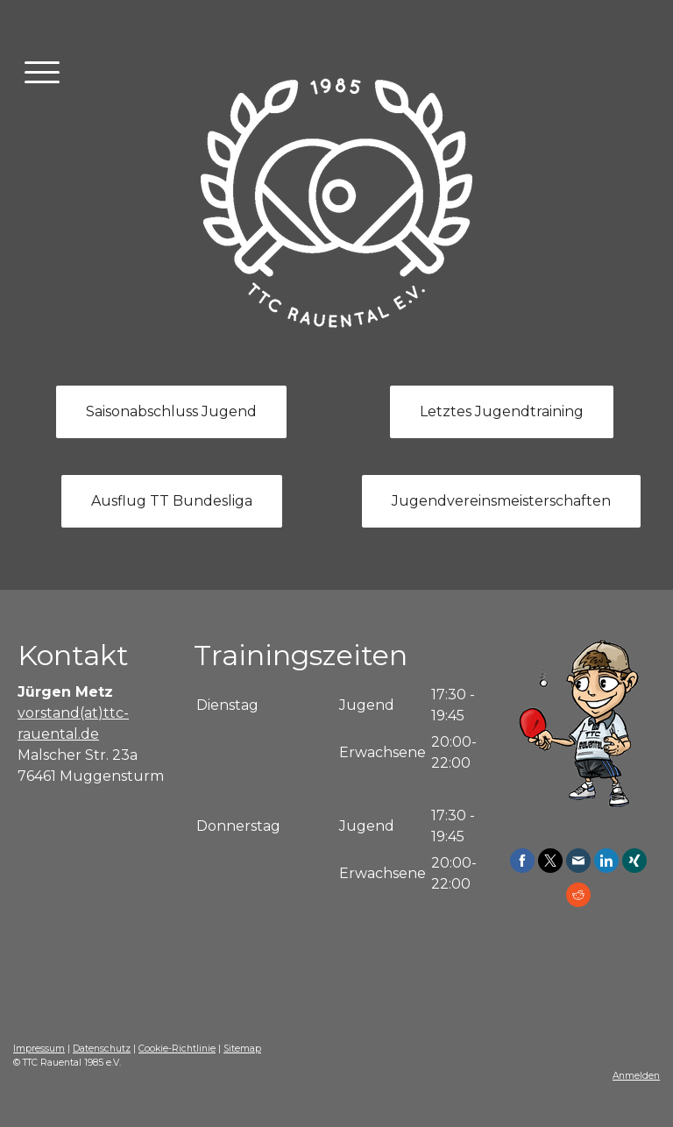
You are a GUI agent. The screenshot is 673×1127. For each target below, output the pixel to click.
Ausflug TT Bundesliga (171, 501)
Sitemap (242, 1048)
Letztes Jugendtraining (502, 411)
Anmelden (636, 1075)
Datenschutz (102, 1048)
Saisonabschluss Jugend (171, 411)
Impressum (39, 1048)
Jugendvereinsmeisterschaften (501, 501)
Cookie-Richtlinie (177, 1048)
